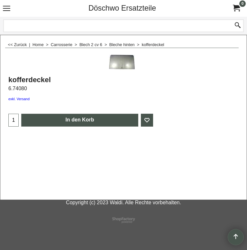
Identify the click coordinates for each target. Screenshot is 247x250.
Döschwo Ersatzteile (122, 8)
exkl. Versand (19, 99)
